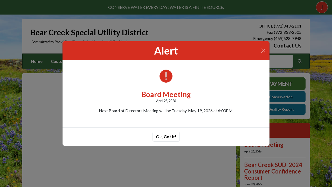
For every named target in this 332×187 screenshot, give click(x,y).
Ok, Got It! (166, 136)
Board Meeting (166, 94)
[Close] (263, 50)
